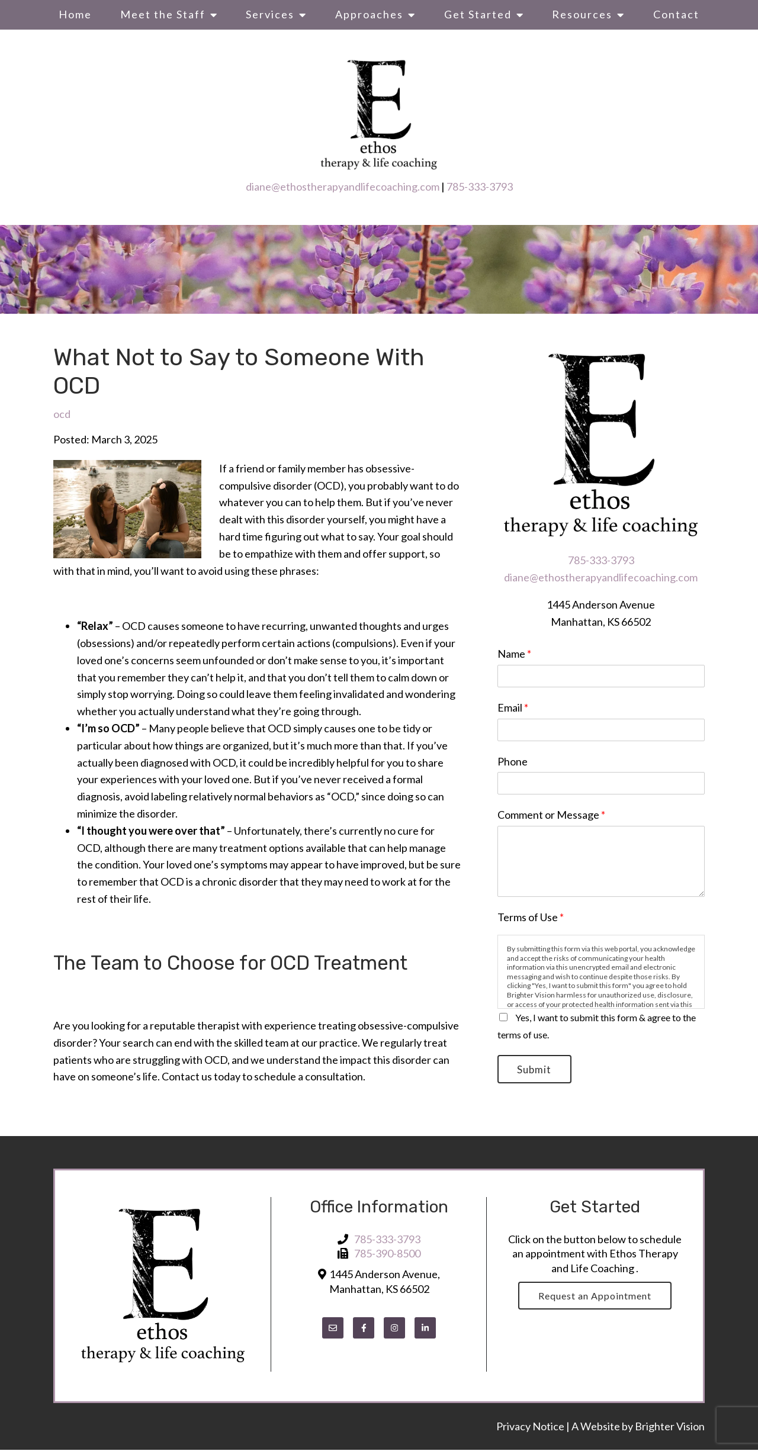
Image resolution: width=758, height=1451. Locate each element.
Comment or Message (551, 814)
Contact (676, 14)
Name (514, 653)
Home (75, 14)
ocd (61, 413)
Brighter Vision (670, 1427)
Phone (512, 761)
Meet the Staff (162, 14)
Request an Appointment (594, 1297)
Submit (536, 1070)
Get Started (478, 14)
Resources (582, 14)
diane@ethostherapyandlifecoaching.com (342, 186)
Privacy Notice (531, 1427)
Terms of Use (530, 917)
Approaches (369, 14)
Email (512, 707)
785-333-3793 (480, 186)
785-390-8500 (387, 1255)
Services (270, 14)
